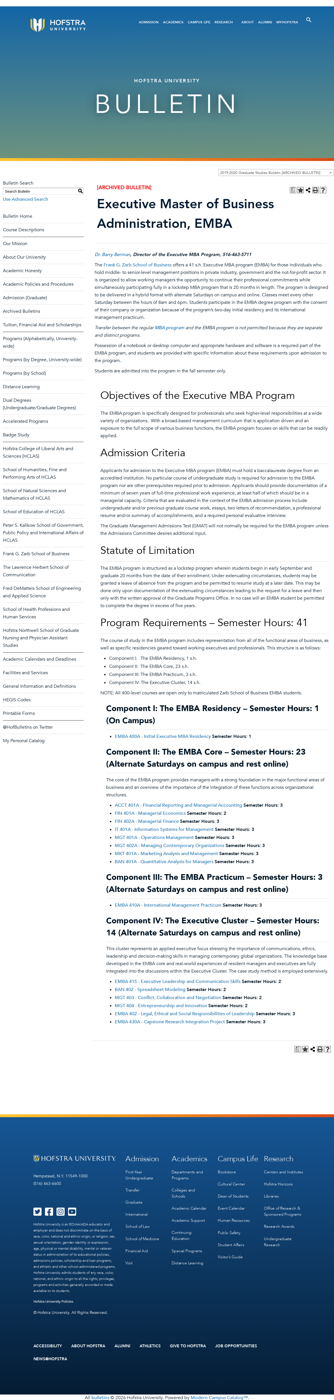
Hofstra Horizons (278, 1183)
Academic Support (188, 1219)
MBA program (169, 328)
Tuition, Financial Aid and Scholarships (42, 325)
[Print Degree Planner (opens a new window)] (293, 190)
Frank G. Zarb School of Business (36, 554)
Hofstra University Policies (53, 1301)
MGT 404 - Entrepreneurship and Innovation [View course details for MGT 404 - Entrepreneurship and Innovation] (161, 1006)
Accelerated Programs (25, 421)
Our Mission (15, 243)
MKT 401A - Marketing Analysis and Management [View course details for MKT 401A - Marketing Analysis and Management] (166, 853)
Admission (149, 22)
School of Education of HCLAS (34, 512)
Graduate (133, 1201)
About (247, 22)
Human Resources (233, 1218)
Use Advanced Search (25, 199)
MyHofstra (287, 22)
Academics (173, 22)
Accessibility (47, 1346)
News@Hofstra (50, 1359)
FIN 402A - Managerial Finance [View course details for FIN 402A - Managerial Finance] (147, 821)
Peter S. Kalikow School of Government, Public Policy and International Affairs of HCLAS (43, 532)
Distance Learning (21, 387)
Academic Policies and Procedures (38, 284)
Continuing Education (181, 1234)
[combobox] (276, 172)
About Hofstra (88, 1346)
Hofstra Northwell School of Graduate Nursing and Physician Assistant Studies (41, 638)
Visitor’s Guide (230, 1254)
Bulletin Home (17, 216)
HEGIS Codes (17, 700)
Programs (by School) (24, 373)
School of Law (137, 1224)
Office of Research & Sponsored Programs (282, 1210)
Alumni (265, 22)
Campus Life (199, 22)
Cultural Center (231, 1183)
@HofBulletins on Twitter (28, 727)
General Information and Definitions (39, 686)
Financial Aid (136, 1248)
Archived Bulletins (21, 311)
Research (224, 22)
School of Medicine (142, 1236)
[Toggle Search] (308, 19)
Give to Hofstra (188, 1346)
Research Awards (279, 1224)
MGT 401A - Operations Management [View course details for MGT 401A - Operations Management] (154, 837)
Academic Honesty (22, 271)
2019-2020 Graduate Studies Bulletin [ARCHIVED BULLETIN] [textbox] (270, 172)
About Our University (24, 257)
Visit (128, 1260)
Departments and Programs (187, 1174)
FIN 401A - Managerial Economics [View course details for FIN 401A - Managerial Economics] (150, 813)
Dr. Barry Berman (112, 254)
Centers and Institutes (283, 1171)
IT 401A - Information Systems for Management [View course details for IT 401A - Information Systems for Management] (164, 829)
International (136, 1213)
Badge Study (16, 435)
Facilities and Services (25, 673)
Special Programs (187, 1248)
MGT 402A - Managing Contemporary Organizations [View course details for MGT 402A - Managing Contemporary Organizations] (169, 845)
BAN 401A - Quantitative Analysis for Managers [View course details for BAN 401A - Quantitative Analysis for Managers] (164, 862)
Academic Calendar (189, 1207)
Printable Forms (19, 713)
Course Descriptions (23, 230)
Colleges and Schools (183, 1192)
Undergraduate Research (277, 1239)
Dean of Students (233, 1195)
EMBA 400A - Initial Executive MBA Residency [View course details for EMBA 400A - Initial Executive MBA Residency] (163, 736)
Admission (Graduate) (25, 298)
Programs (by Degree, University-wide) (42, 360)
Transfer (132, 1189)
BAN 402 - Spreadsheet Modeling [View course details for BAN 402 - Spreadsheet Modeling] (150, 989)
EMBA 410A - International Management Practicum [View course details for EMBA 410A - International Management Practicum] (168, 905)
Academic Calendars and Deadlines (39, 659)
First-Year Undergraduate (139, 1174)
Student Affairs (231, 1242)
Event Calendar (231, 1207)
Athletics (150, 1346)
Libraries (271, 1195)
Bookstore (227, 1171)
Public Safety (229, 1230)
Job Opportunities (236, 1346)
